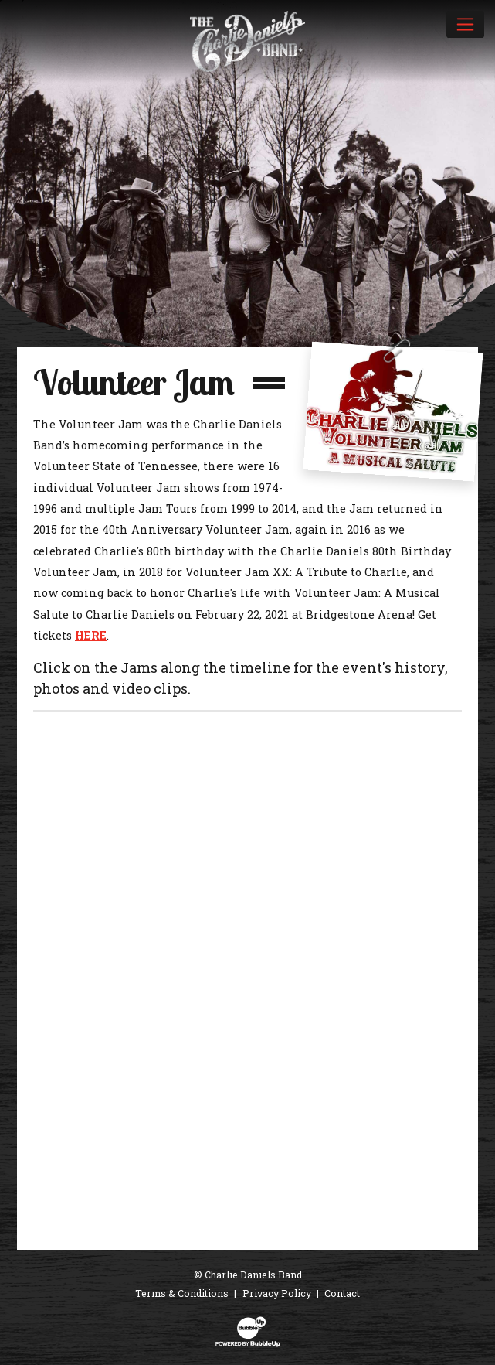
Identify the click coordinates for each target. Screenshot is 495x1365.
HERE (91, 635)
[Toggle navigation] (465, 24)
